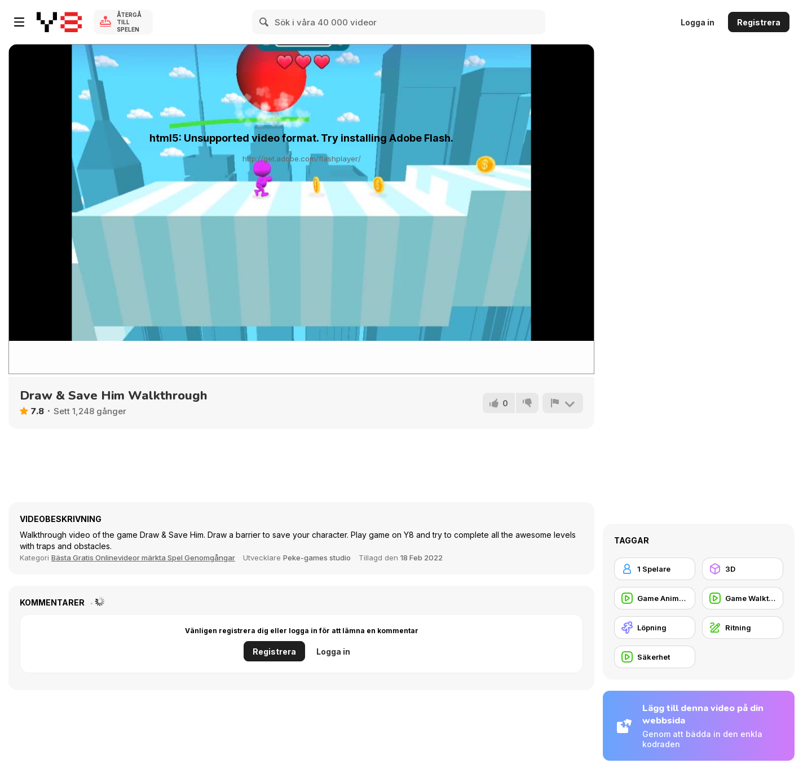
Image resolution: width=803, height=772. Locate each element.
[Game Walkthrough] (742, 598)
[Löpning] (654, 627)
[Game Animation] (654, 598)
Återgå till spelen (129, 22)
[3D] (742, 569)
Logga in (697, 22)
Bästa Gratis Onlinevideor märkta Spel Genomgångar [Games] (143, 557)
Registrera (758, 22)
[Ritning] (742, 627)
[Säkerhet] (654, 657)
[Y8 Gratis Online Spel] (59, 22)
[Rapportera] (562, 403)
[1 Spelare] (654, 569)
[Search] (264, 22)
